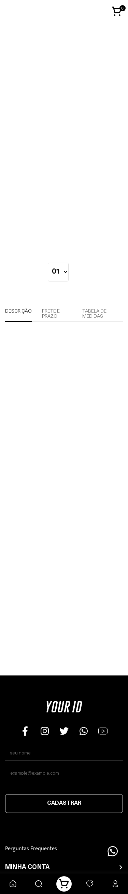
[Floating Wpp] (112, 851)
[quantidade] (58, 272)
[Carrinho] (64, 884)
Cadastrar (64, 803)
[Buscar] (38, 884)
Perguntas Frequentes (31, 848)
